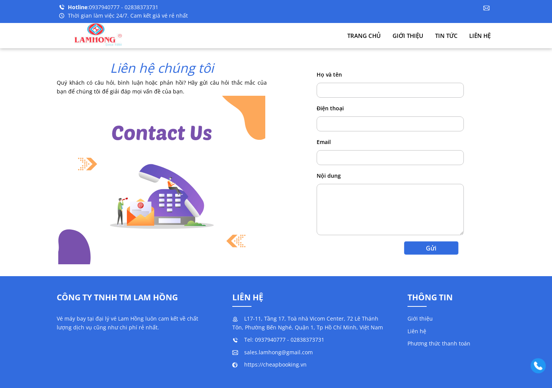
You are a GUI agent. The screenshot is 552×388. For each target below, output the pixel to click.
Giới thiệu (408, 35)
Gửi (431, 248)
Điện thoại (330, 108)
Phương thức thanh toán (438, 343)
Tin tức (446, 35)
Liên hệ (480, 35)
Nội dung (329, 175)
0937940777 (105, 7)
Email (324, 142)
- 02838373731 (139, 7)
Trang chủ (364, 35)
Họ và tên (329, 74)
